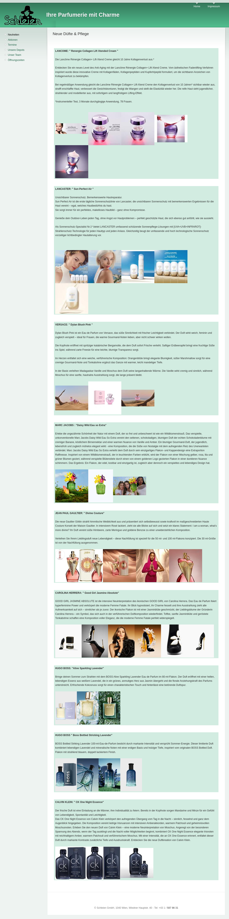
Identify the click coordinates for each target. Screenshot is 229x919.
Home (197, 6)
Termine (12, 44)
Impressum (214, 6)
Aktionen (13, 39)
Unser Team (14, 54)
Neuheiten (13, 34)
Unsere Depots (16, 50)
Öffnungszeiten (16, 60)
